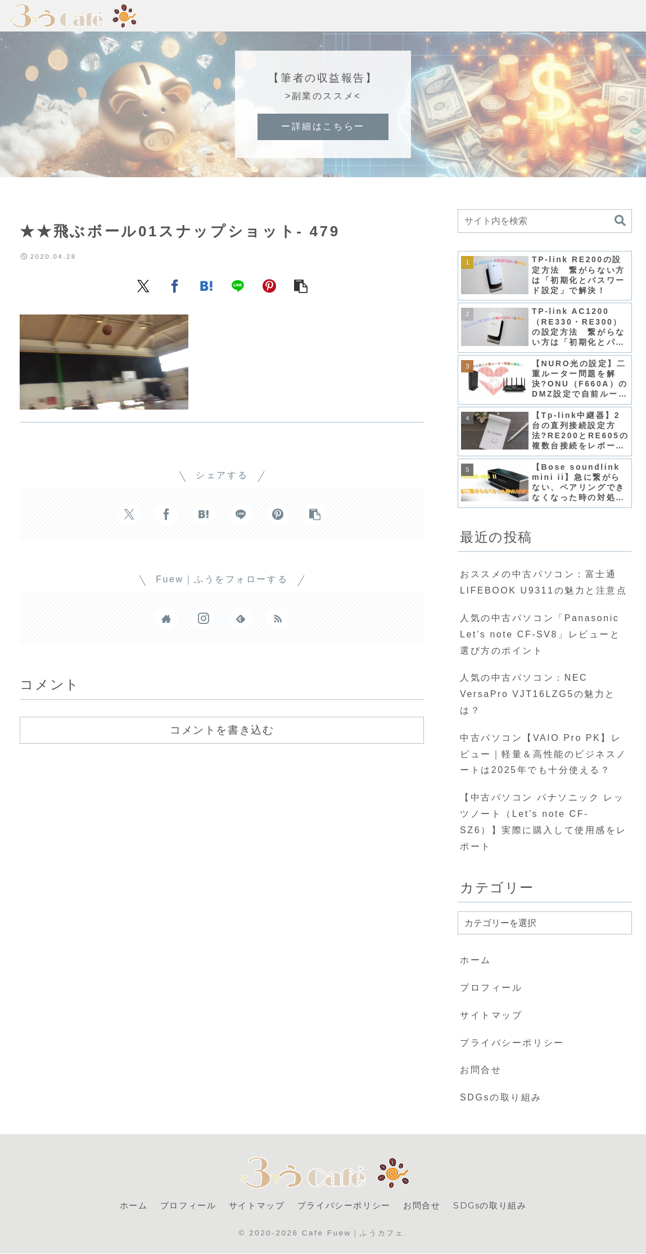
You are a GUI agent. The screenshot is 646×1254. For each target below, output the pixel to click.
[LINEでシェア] (238, 285)
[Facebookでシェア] (175, 285)
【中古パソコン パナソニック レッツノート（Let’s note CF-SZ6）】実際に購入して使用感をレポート (543, 822)
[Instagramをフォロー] (203, 618)
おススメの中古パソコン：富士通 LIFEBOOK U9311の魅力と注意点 (543, 582)
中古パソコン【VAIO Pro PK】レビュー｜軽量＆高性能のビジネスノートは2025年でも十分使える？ (543, 754)
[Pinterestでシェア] (269, 285)
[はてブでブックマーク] (206, 285)
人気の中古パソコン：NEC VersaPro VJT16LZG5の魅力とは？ (538, 694)
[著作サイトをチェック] (166, 618)
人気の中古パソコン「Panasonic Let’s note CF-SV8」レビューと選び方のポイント (540, 634)
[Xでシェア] (143, 285)
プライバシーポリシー (512, 1043)
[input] (545, 221)
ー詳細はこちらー (322, 126)
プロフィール (491, 987)
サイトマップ (491, 1015)
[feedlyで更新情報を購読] (240, 618)
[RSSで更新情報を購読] (277, 618)
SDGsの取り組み (501, 1097)
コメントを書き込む (222, 729)
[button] (301, 285)
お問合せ (481, 1070)
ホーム (475, 960)
